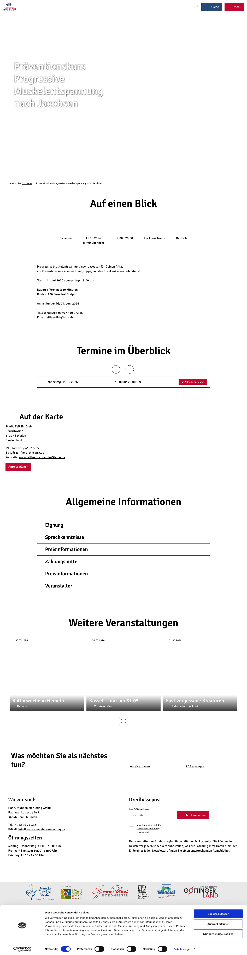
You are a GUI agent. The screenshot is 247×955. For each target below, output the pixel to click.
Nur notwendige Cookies (218, 933)
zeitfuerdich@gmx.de (30, 452)
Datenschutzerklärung (148, 828)
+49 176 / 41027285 (25, 448)
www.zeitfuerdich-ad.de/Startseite (42, 457)
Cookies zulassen (218, 913)
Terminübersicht (93, 243)
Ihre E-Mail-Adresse (139, 809)
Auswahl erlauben (218, 923)
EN (194, 6)
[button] (18, 467)
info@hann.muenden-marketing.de (41, 829)
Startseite (27, 183)
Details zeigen (182, 948)
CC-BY (245, 97)
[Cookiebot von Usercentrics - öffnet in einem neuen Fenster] (22, 948)
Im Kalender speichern (192, 382)
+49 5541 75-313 (24, 825)
